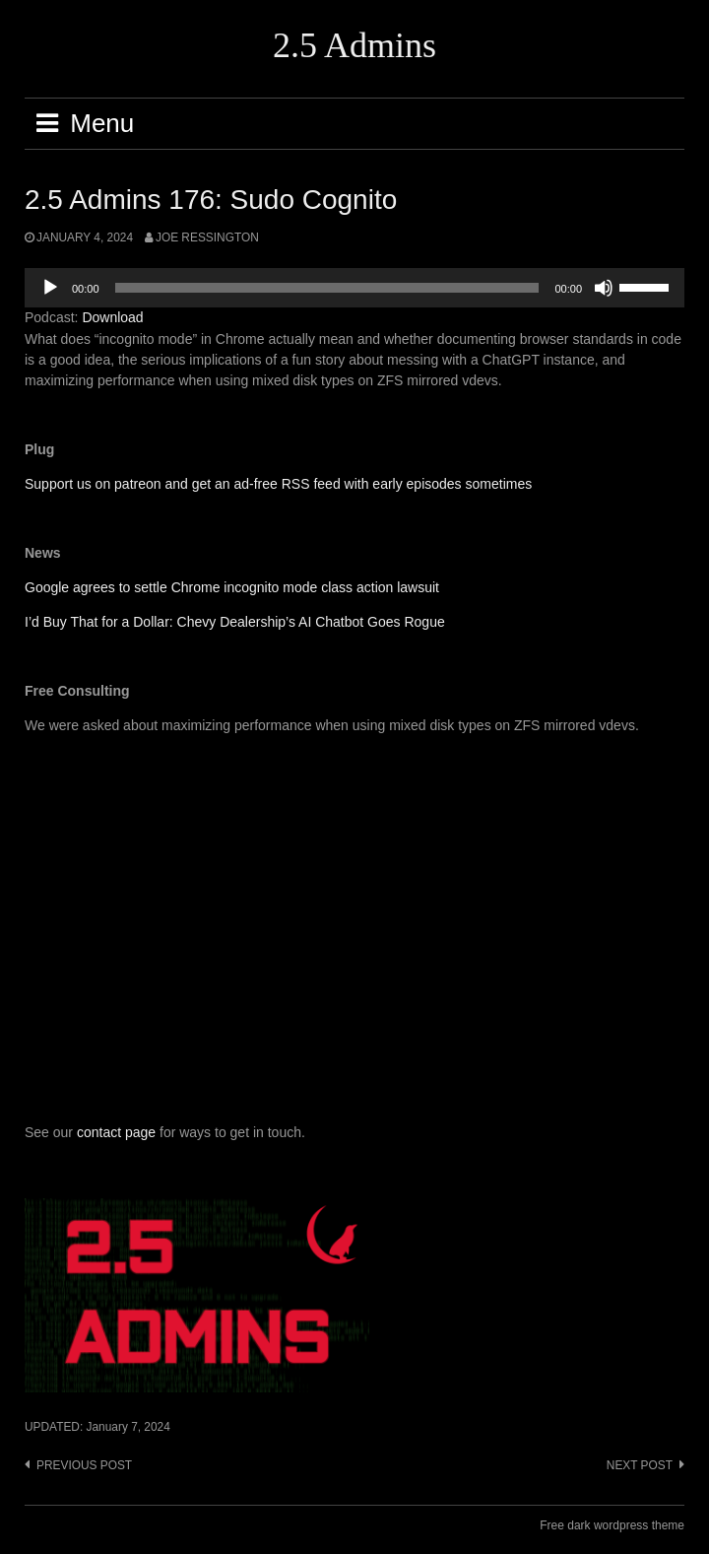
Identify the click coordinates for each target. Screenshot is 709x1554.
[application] (354, 287)
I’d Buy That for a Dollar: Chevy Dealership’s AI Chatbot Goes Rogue (235, 622)
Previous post (84, 1465)
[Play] (50, 288)
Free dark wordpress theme (612, 1525)
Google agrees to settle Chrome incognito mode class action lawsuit (232, 587)
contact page (116, 1132)
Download (112, 317)
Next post (640, 1465)
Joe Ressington (207, 237)
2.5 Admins (354, 45)
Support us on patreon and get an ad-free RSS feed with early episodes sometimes (278, 484)
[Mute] (603, 288)
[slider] (327, 288)
